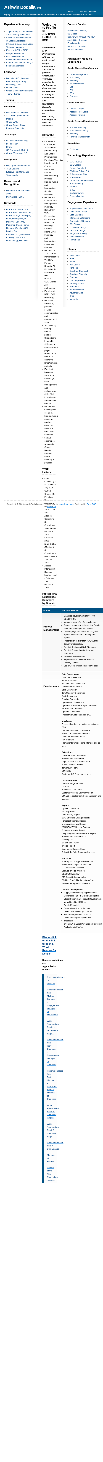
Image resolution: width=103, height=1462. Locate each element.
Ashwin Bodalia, (23, 7)
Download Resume (88, 11)
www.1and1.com (66, 504)
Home (70, 11)
